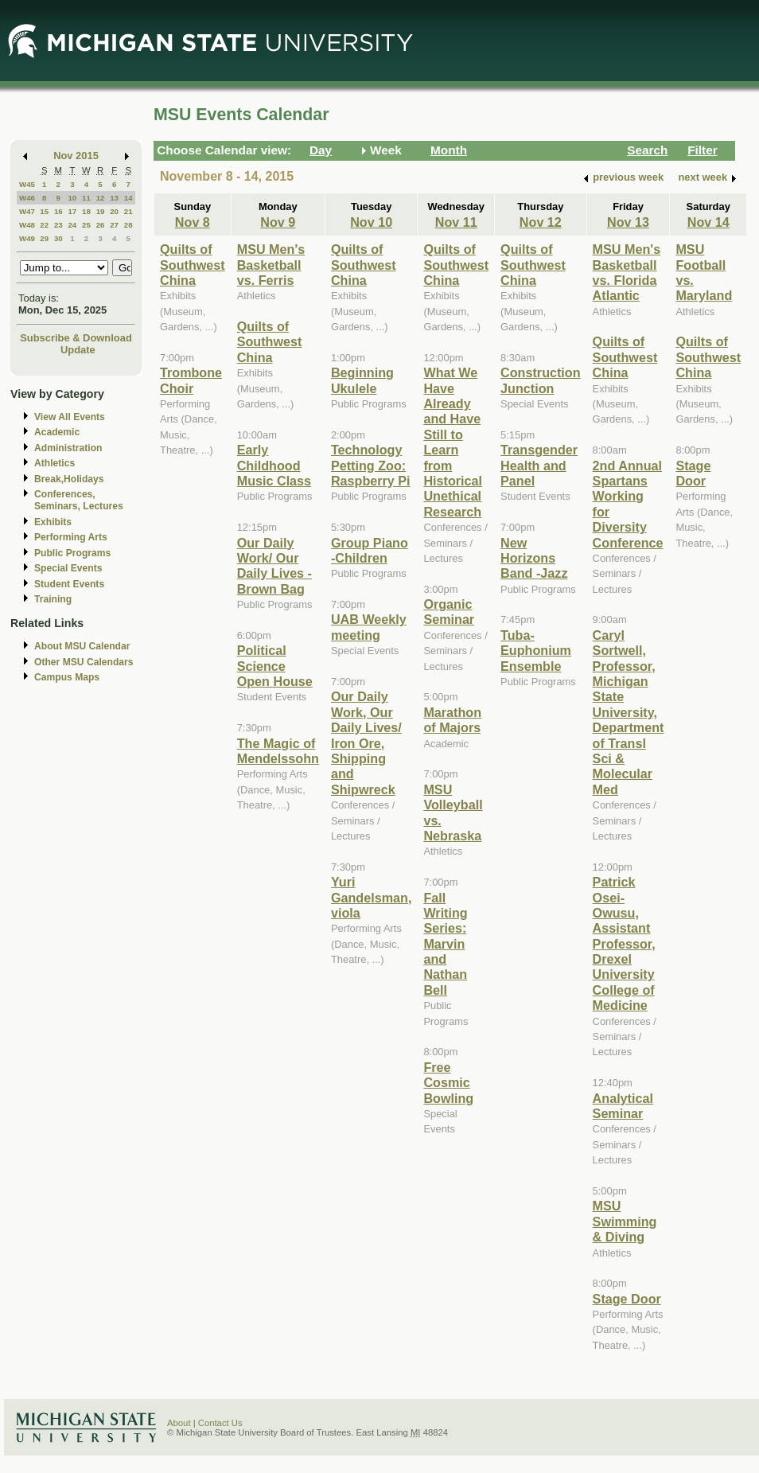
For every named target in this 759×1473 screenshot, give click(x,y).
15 (44, 211)
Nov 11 (456, 222)
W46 (27, 197)
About (179, 1423)
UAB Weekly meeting (369, 626)
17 (72, 211)
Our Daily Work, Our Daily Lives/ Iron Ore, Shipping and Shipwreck (366, 742)
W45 (27, 184)
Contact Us (220, 1423)
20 (114, 211)
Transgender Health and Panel (539, 465)
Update (77, 350)
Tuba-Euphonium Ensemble (535, 650)
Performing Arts (70, 537)
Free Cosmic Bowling (448, 1082)
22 (44, 224)
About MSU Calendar (82, 646)
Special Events (68, 568)
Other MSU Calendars (84, 662)
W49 (27, 238)
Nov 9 (277, 222)
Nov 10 (371, 222)
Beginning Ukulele (362, 380)
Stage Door (627, 1299)
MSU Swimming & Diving (625, 1221)
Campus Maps (66, 677)
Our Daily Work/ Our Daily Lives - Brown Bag (274, 566)
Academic (57, 432)
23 (58, 224)
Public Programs (72, 553)
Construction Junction (540, 380)
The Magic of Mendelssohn (278, 751)
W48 (27, 224)
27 (114, 224)
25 (86, 224)
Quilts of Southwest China (192, 264)
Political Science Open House (275, 665)
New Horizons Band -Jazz (533, 558)
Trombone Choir (191, 380)
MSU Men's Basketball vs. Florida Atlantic (627, 272)
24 (72, 224)
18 (86, 211)
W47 (27, 211)
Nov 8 (192, 222)
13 (114, 197)
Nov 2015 (76, 156)
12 (100, 197)
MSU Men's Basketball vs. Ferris (271, 264)
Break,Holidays (69, 479)
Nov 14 (708, 222)
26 (100, 224)
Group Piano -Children (369, 550)
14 (128, 197)
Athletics (54, 463)
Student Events (69, 584)
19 (100, 211)
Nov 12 (541, 222)
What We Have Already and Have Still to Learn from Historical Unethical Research (452, 442)
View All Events (69, 417)
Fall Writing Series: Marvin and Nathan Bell (445, 943)
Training (53, 599)
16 (58, 211)
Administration (68, 448)
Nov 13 (628, 222)
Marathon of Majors (452, 720)
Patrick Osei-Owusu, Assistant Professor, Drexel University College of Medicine (624, 943)
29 (44, 238)
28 (128, 224)
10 (72, 197)
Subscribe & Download (76, 338)
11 (86, 197)
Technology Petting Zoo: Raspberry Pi (371, 465)
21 (128, 211)
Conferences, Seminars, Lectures (78, 500)
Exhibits (53, 522)
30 (58, 238)
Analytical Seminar (623, 1105)
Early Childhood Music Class (274, 465)
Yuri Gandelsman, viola (371, 897)
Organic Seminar (448, 611)
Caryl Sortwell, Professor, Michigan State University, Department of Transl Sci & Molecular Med (628, 712)
